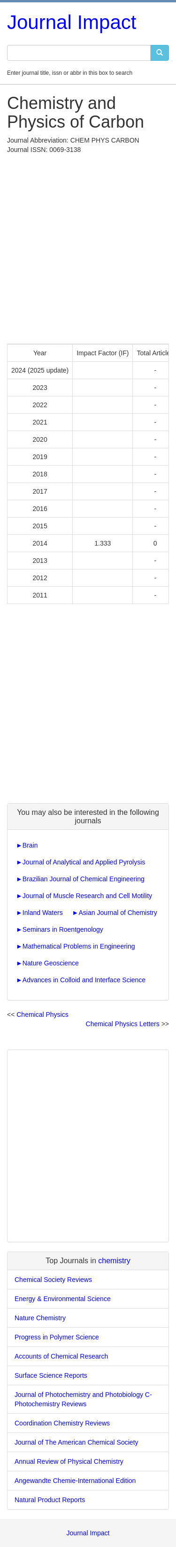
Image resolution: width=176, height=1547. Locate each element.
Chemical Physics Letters (123, 1024)
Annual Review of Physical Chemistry (69, 1461)
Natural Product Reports (50, 1500)
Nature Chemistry (40, 1318)
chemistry (114, 1261)
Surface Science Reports (51, 1375)
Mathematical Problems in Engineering (79, 946)
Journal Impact (71, 22)
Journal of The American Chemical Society (76, 1442)
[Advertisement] (88, 246)
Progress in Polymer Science (57, 1337)
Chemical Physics (42, 1014)
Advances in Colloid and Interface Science (84, 980)
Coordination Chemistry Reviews (62, 1423)
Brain (30, 845)
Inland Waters (43, 912)
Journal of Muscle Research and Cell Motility (87, 895)
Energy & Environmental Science (63, 1298)
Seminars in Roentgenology (63, 929)
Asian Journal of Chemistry (117, 912)
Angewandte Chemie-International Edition (75, 1480)
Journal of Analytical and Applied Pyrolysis (84, 862)
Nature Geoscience (51, 963)
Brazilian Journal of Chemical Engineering (84, 879)
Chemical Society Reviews (53, 1279)
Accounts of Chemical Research (61, 1356)
